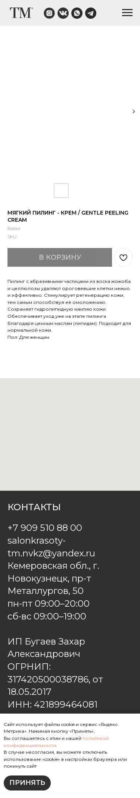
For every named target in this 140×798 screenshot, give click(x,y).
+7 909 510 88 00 (44, 527)
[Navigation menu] (127, 13)
